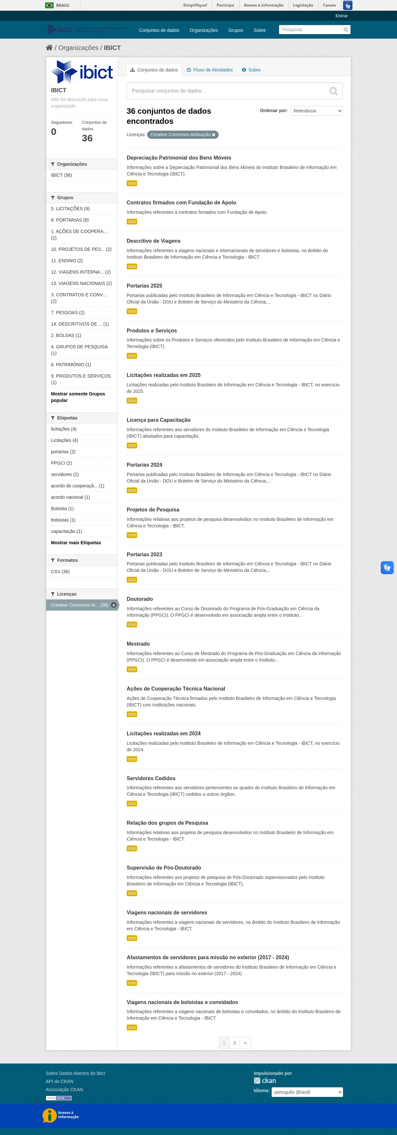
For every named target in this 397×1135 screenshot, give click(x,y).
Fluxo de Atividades (210, 69)
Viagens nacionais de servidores (167, 912)
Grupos (235, 30)
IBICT (112, 47)
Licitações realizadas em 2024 (164, 733)
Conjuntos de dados (159, 30)
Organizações (204, 30)
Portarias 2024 (144, 465)
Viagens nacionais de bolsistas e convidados (182, 1002)
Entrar (342, 15)
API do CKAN (59, 1081)
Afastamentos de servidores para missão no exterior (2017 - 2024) (208, 957)
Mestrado (138, 644)
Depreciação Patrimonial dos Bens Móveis (179, 158)
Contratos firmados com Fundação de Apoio (181, 202)
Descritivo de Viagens (154, 241)
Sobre (260, 30)
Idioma (261, 1090)
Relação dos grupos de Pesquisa (167, 823)
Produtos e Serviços (152, 330)
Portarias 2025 (144, 286)
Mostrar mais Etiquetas (76, 542)
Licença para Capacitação (159, 420)
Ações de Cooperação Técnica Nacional (176, 688)
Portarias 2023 (144, 554)
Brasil (63, 5)
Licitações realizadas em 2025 (164, 375)
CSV (132, 183)
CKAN (265, 1080)
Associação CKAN (64, 1089)
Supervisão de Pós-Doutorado (164, 868)
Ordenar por (273, 110)
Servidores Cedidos (151, 778)
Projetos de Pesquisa (153, 509)
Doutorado (140, 599)
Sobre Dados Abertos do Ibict (75, 1073)
